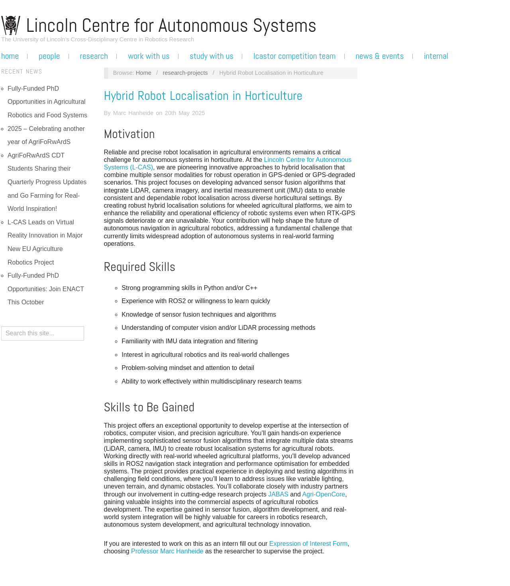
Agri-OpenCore (323, 494)
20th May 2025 (185, 113)
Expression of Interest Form (308, 543)
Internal (436, 56)
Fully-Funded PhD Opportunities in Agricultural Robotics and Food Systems (47, 102)
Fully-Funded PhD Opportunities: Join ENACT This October (46, 289)
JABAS (278, 494)
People (49, 56)
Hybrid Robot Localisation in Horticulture (203, 95)
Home (10, 56)
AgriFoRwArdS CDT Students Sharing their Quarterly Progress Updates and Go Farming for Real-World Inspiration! (47, 182)
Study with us (211, 56)
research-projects (185, 73)
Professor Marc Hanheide (167, 551)
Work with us (149, 56)
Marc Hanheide (133, 113)
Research (94, 56)
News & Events (379, 56)
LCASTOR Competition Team (294, 56)
